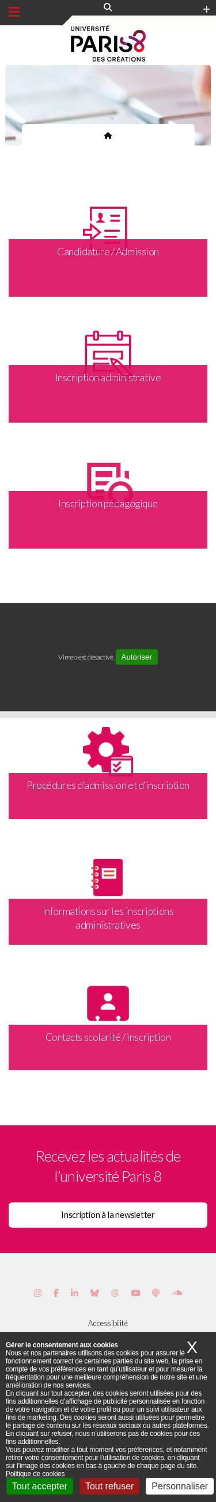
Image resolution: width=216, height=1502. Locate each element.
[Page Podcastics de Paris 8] (156, 1293)
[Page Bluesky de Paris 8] (94, 1293)
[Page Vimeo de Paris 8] (74, 1293)
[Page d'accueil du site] (108, 135)
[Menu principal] (14, 12)
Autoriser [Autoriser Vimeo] (137, 657)
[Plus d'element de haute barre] (206, 10)
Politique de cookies (35, 1474)
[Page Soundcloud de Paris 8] (177, 1293)
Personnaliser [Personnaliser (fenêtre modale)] (179, 1486)
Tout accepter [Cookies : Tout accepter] (39, 1486)
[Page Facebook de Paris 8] (56, 1293)
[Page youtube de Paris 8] (135, 1293)
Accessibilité (107, 1323)
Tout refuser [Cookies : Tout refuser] (109, 1486)
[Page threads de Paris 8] (115, 1293)
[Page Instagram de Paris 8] (37, 1293)
